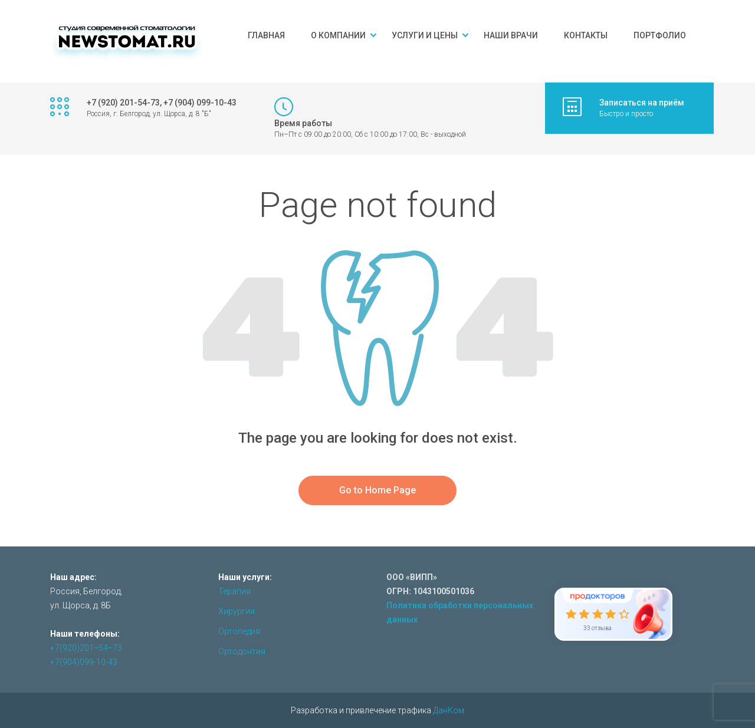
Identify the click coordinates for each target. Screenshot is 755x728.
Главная (266, 35)
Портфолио (659, 35)
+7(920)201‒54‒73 (86, 648)
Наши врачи (511, 35)
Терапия (234, 591)
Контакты (586, 35)
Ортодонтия (241, 651)
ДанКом (448, 710)
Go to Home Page (377, 490)
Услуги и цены (425, 35)
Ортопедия (239, 631)
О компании (338, 35)
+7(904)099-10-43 (83, 662)
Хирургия (236, 611)
